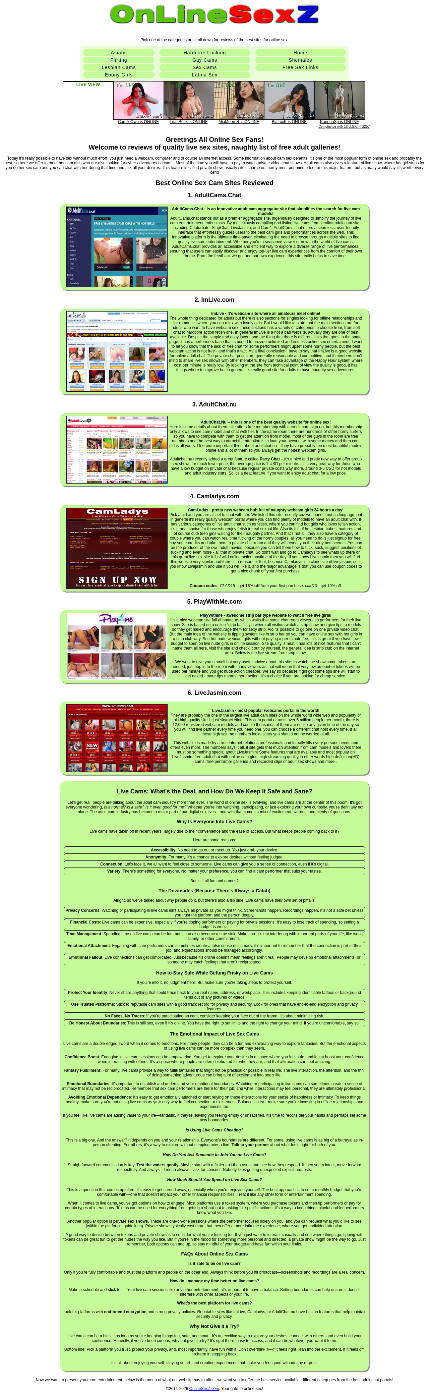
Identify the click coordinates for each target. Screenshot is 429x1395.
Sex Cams (205, 67)
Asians (119, 52)
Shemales (300, 60)
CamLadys (198, 510)
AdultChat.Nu (214, 422)
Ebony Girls (119, 74)
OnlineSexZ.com (204, 1388)
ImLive (217, 313)
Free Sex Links (300, 67)
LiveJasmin (223, 710)
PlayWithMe (211, 615)
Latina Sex (205, 74)
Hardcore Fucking (205, 52)
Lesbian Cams (119, 67)
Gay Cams (204, 60)
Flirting (118, 60)
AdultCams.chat (187, 209)
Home (300, 52)
